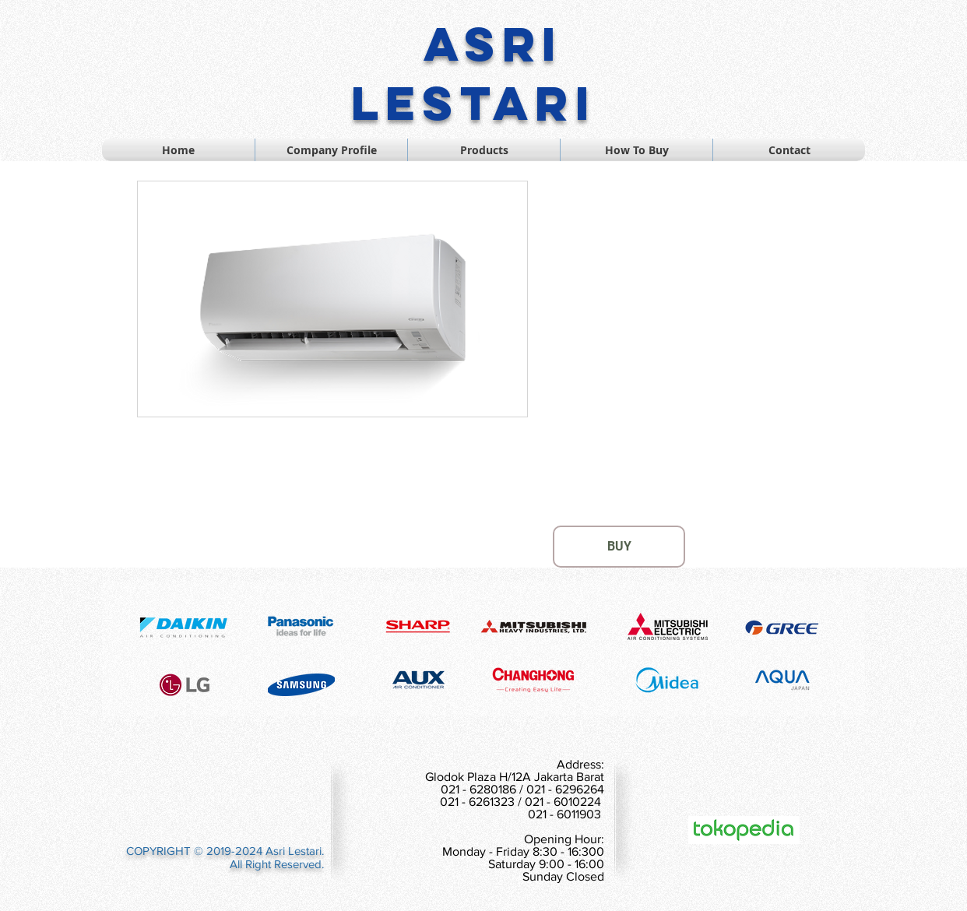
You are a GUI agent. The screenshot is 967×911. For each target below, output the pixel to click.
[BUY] (619, 547)
